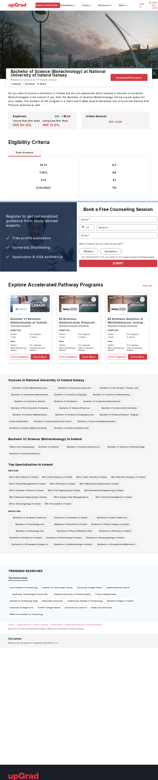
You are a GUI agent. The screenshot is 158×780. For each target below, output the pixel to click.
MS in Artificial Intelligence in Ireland (114, 497)
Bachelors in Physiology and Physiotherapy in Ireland (30, 531)
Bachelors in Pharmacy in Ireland (115, 531)
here (56, 643)
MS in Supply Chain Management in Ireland (71, 497)
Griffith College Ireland (49, 607)
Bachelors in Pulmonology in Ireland (64, 537)
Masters (89, 251)
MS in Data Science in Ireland (24, 477)
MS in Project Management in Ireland (28, 484)
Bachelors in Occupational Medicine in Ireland (116, 545)
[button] (83, 227)
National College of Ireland (120, 601)
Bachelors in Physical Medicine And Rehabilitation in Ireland (74, 531)
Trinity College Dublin (105, 594)
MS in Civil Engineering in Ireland (64, 490)
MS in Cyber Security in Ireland (91, 477)
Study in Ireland (40, 624)
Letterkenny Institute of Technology (85, 601)
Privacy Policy (147, 257)
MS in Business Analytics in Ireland (128, 477)
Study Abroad (23, 624)
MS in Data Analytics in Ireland (57, 477)
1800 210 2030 (155, 5)
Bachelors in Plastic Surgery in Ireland (110, 524)
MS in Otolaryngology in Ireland (25, 504)
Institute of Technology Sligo (24, 601)
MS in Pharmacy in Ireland (62, 484)
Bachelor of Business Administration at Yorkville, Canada (30, 322)
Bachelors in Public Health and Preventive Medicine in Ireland (112, 518)
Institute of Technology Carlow (57, 587)
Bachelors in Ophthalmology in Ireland (73, 544)
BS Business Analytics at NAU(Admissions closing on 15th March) (125, 322)
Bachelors (111, 251)
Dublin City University (101, 607)
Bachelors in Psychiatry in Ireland (70, 524)
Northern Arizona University (74, 325)
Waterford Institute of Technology (26, 614)
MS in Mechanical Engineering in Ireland (99, 484)
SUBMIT (118, 263)
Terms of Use (129, 257)
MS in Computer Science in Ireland (26, 490)
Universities (57, 624)
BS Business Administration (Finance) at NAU (77, 322)
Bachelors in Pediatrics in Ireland (26, 537)
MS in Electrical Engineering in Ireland (28, 497)
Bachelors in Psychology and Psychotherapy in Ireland (30, 525)
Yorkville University (20, 325)
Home (11, 624)
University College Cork (21, 607)
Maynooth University (52, 601)
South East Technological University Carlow (29, 595)
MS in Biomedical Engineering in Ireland (103, 490)
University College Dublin (89, 587)
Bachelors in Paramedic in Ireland (70, 517)
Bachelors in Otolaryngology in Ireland (105, 537)
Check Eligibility (19, 357)
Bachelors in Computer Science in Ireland (29, 518)
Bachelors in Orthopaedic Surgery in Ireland (30, 545)
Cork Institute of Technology (24, 587)
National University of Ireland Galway (72, 594)
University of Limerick (76, 607)
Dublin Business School (118, 587)
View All (147, 285)
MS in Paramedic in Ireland (58, 504)
